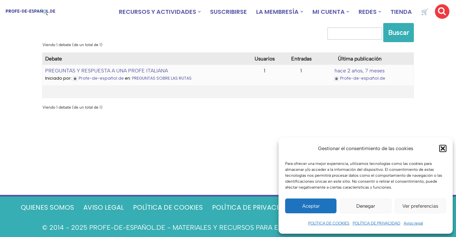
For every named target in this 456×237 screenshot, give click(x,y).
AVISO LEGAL (103, 207)
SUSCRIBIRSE (228, 12)
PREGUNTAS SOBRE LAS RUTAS (162, 78)
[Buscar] (442, 11)
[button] (443, 148)
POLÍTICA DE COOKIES (328, 223)
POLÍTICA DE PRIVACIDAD (376, 223)
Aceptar (311, 206)
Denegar (365, 206)
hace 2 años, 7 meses (360, 70)
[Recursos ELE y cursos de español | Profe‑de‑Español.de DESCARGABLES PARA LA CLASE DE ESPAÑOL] (30, 12)
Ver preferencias (420, 206)
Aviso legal (413, 223)
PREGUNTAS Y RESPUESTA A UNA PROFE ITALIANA (106, 70)
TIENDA (401, 12)
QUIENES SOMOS (47, 207)
